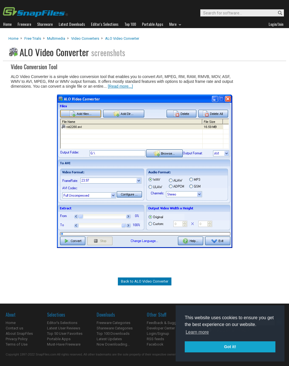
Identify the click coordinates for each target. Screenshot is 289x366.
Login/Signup (158, 333)
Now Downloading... (113, 344)
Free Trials (32, 38)
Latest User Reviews (63, 328)
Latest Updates (109, 339)
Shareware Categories (115, 328)
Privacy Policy (16, 339)
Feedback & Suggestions (167, 323)
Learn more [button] (197, 332)
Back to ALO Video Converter (144, 281)
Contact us (14, 328)
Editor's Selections (62, 323)
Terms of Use (16, 344)
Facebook (155, 344)
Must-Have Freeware (63, 344)
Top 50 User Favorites (64, 333)
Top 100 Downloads (113, 333)
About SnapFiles (19, 333)
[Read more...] (120, 86)
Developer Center (161, 328)
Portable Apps (59, 339)
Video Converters (85, 38)
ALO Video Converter (122, 38)
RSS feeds (155, 339)
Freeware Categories (113, 323)
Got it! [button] (230, 346)
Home (13, 38)
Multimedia (56, 38)
